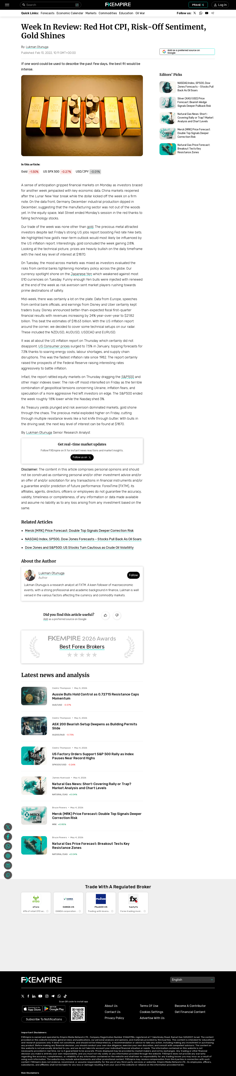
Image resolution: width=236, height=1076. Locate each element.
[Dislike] (117, 615)
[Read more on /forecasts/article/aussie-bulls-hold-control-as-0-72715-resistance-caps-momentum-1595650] (34, 696)
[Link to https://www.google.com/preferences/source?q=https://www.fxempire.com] (187, 51)
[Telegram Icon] (53, 996)
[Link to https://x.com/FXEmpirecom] (82, 457)
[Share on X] (8, 827)
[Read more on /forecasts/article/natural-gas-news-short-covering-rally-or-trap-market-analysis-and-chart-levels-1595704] (34, 785)
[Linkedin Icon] (33, 997)
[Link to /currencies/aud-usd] (61, 705)
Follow (133, 575)
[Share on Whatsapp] (8, 846)
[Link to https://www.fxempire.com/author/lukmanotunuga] (37, 47)
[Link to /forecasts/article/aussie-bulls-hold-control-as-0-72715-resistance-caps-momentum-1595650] (97, 693)
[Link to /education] (126, 13)
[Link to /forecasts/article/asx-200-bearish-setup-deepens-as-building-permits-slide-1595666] (97, 723)
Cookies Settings (151, 1012)
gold (90, 227)
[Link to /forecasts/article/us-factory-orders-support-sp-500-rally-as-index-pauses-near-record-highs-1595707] (97, 753)
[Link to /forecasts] (47, 13)
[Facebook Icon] (28, 996)
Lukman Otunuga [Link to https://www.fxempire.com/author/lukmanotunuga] (51, 573)
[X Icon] (23, 996)
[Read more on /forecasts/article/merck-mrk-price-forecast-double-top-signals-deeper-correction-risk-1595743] (34, 815)
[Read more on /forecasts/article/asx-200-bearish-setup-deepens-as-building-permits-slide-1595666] (34, 726)
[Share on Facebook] (8, 837)
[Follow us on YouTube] (206, 13)
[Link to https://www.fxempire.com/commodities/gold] (32, 171)
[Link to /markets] (91, 13)
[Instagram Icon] (46, 997)
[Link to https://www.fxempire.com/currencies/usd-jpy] (90, 171)
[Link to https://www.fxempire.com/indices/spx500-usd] (59, 171)
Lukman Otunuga (39, 433)
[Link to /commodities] (108, 13)
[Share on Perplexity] (8, 865)
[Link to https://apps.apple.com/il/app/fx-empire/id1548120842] (32, 1009)
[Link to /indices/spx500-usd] (63, 764)
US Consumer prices (54, 346)
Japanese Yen (81, 274)
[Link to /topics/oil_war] (140, 13)
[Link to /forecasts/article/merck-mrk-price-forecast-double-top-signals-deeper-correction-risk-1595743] (97, 813)
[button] (7, 5)
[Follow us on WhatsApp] (201, 13)
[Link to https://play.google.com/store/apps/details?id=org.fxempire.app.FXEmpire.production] (54, 1009)
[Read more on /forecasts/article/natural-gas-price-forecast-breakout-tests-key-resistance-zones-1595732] (34, 845)
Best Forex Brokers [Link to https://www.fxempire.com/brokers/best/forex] (82, 647)
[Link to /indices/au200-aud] (63, 734)
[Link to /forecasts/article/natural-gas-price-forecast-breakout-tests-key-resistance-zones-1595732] (97, 843)
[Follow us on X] (195, 13)
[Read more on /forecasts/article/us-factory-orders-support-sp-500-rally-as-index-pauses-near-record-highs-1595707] (34, 756)
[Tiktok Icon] (65, 997)
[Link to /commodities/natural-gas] (64, 794)
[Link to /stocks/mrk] (59, 824)
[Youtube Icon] (40, 996)
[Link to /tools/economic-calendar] (70, 13)
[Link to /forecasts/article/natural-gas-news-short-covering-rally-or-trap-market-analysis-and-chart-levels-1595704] (97, 783)
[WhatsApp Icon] (59, 997)
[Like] (105, 615)
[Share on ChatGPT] (8, 856)
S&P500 (127, 377)
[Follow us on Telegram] (212, 13)
